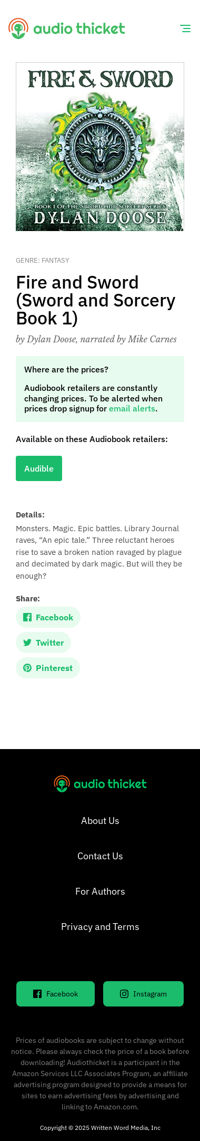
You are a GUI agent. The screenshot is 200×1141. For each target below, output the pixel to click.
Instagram (143, 994)
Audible (39, 468)
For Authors (100, 891)
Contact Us (100, 856)
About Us (100, 820)
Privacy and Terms (100, 927)
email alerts (132, 408)
